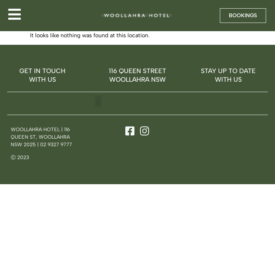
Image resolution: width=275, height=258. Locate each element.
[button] (98, 102)
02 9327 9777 (56, 145)
